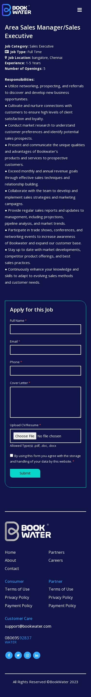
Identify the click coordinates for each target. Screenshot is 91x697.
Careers (56, 560)
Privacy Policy (17, 597)
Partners (57, 552)
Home (10, 552)
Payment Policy (18, 605)
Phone (16, 362)
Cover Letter (20, 383)
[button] (79, 9)
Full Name (18, 320)
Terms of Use (17, 589)
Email (15, 341)
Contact (12, 568)
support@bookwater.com (28, 626)
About (10, 560)
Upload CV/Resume (25, 425)
